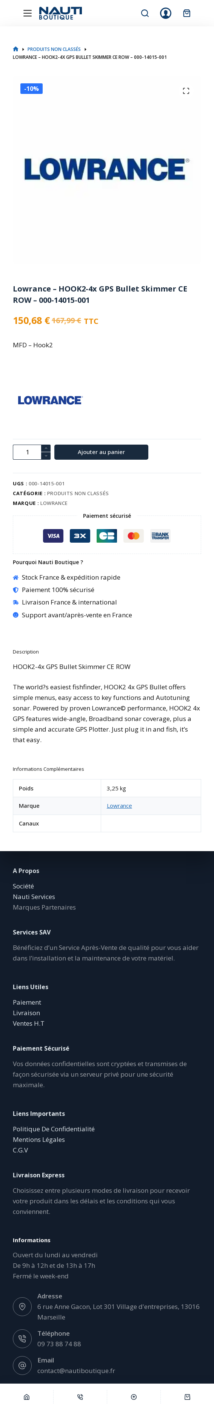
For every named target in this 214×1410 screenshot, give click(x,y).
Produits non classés (78, 493)
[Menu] (27, 13)
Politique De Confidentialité (54, 1129)
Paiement (27, 1002)
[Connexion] (165, 13)
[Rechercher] (145, 13)
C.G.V (20, 1150)
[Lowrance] (26, 401)
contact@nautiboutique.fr (76, 1370)
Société (23, 886)
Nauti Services (34, 896)
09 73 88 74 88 (59, 1343)
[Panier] (187, 1396)
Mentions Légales (39, 1139)
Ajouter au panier (101, 452)
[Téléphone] (80, 1396)
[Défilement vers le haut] (134, 1396)
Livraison (26, 1012)
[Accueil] (27, 1396)
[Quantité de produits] (32, 452)
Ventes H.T (29, 1023)
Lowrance (54, 503)
